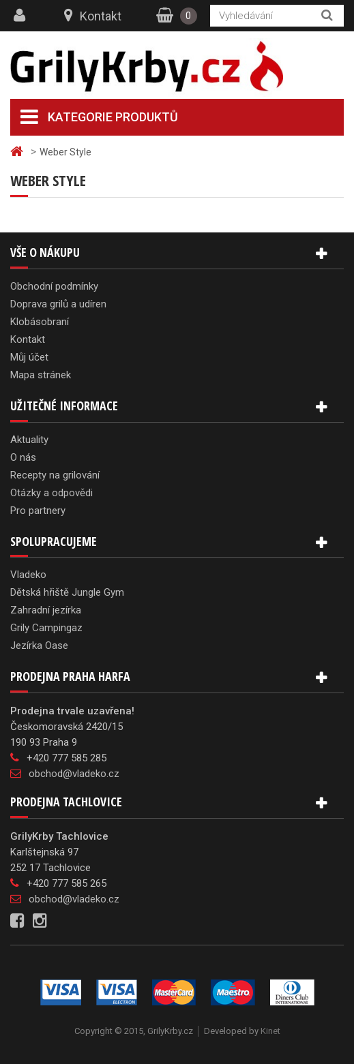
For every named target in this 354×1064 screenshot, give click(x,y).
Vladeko (28, 574)
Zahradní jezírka (45, 610)
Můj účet (29, 357)
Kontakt (100, 16)
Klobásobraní (39, 322)
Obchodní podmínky (54, 286)
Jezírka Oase (39, 645)
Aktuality (29, 440)
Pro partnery (37, 510)
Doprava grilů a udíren (58, 304)
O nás (23, 457)
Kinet (270, 1031)
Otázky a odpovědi (51, 493)
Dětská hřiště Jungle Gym (67, 592)
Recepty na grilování (55, 475)
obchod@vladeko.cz (74, 773)
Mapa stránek (40, 375)
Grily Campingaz (46, 628)
